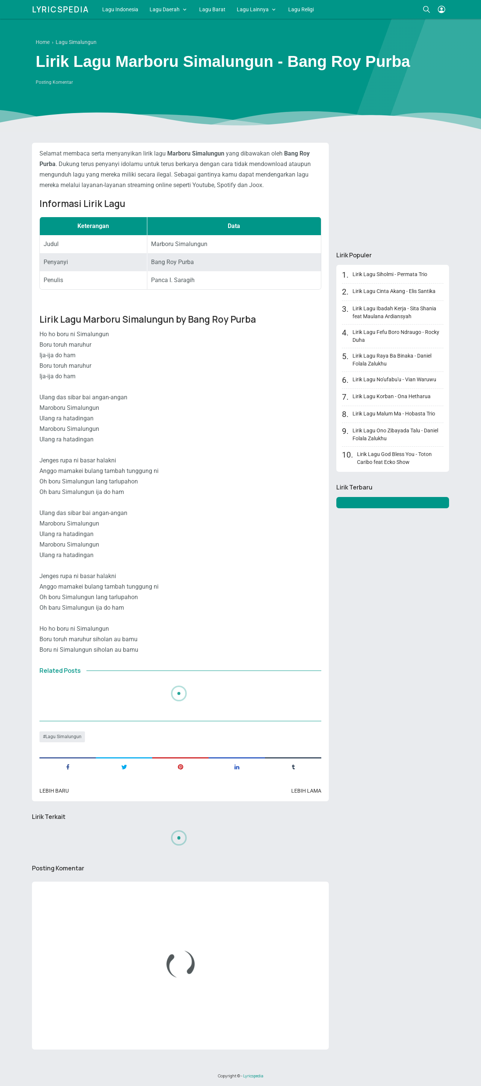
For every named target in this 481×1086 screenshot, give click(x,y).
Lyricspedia (60, 9)
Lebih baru (54, 791)
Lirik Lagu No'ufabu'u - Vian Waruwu (394, 379)
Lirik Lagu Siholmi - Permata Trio (389, 274)
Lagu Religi (301, 9)
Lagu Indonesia (120, 9)
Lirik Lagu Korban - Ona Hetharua (391, 396)
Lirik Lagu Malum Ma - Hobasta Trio (393, 414)
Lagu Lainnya (253, 9)
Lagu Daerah (165, 9)
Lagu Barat (212, 9)
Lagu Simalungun (63, 736)
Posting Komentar (54, 82)
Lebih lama (306, 791)
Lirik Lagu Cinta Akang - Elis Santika (394, 291)
